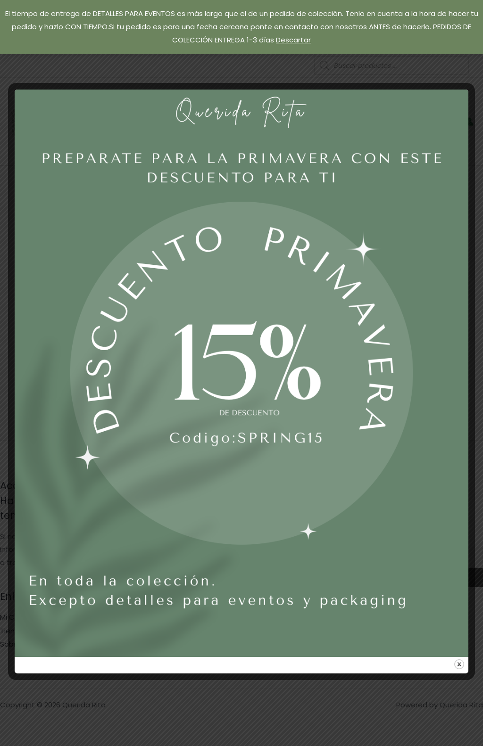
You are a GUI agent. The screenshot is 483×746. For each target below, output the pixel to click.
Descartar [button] (293, 40)
